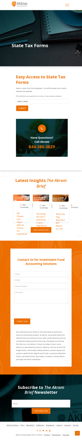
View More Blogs (41, 230)
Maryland (30, 425)
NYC (22, 425)
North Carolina (12, 425)
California (40, 425)
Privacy (47, 435)
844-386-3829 (42, 146)
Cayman (67, 425)
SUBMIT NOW (22, 321)
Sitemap (66, 435)
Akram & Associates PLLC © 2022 (29, 435)
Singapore (50, 425)
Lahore (59, 425)
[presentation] (31, 309)
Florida (75, 425)
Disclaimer (56, 435)
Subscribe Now (41, 411)
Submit (22, 108)
